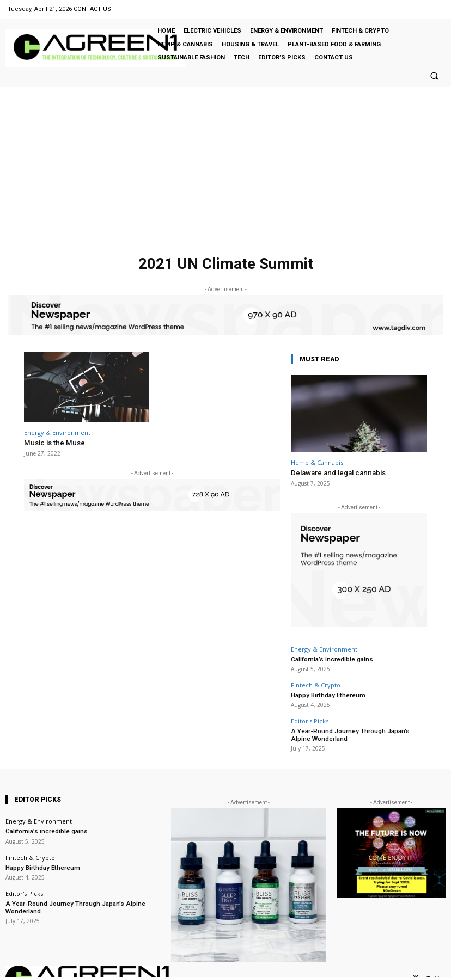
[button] (434, 75)
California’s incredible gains (330, 658)
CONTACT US (92, 9)
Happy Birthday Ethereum (326, 693)
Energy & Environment (57, 432)
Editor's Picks (309, 720)
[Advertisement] (225, 169)
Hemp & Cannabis (317, 462)
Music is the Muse (53, 443)
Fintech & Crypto (315, 684)
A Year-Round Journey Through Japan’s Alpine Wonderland (358, 733)
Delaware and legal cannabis (337, 473)
